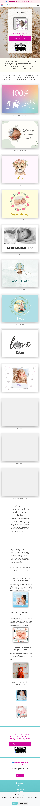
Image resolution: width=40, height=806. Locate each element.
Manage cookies (23, 803)
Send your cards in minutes (20, 744)
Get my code (20, 775)
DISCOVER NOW (20, 38)
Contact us (20, 785)
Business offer (20, 788)
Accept (14, 803)
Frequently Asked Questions (20, 786)
